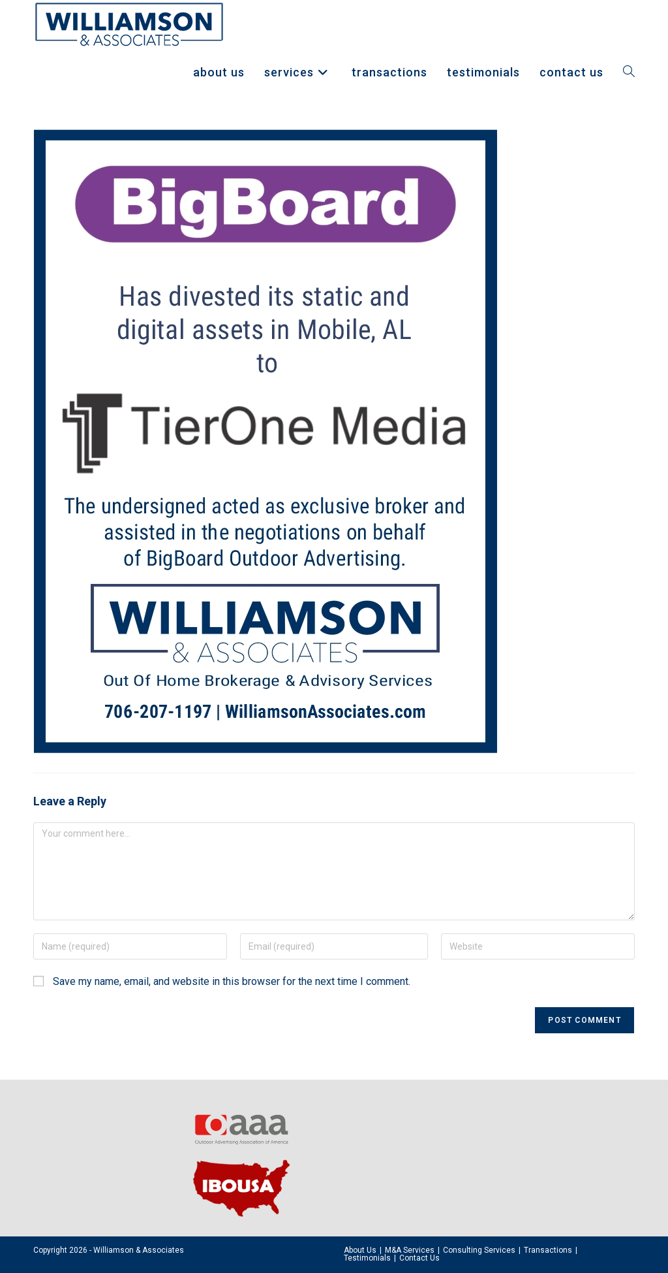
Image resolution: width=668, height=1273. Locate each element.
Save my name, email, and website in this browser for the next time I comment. (231, 981)
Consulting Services (479, 1250)
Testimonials (367, 1258)
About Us (360, 1250)
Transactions (548, 1250)
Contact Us (419, 1258)
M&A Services (409, 1250)
